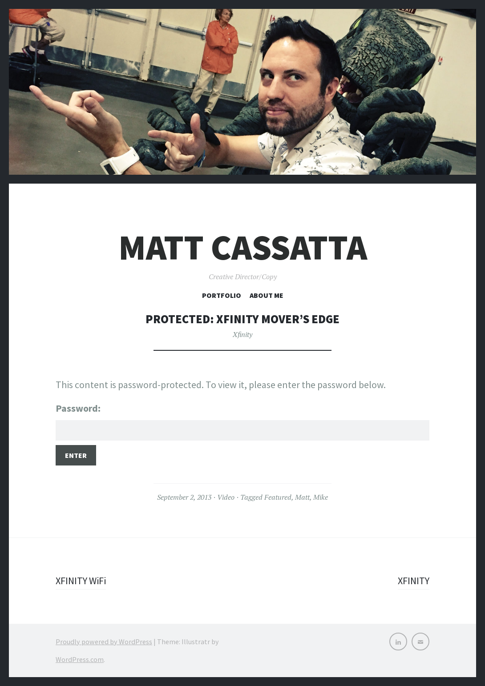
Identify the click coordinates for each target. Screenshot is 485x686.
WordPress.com (80, 659)
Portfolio (221, 295)
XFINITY (413, 580)
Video (225, 497)
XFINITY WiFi (81, 580)
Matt (302, 497)
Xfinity (242, 334)
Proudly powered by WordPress (104, 641)
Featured (277, 497)
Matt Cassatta (242, 247)
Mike (320, 497)
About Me (266, 295)
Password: (242, 421)
